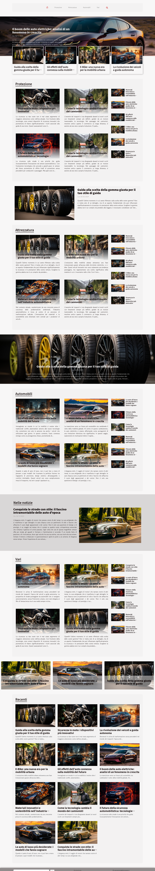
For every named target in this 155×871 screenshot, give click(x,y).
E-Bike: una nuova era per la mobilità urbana (92, 68)
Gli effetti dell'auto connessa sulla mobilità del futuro (60, 70)
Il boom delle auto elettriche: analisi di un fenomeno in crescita (41, 30)
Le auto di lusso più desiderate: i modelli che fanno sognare (36, 464)
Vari (98, 7)
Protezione (58, 7)
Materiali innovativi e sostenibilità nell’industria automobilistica (131, 93)
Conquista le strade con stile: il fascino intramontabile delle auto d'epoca (85, 465)
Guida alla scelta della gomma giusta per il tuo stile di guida (27, 70)
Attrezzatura (72, 7)
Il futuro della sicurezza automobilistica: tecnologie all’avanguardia (33, 156)
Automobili (86, 7)
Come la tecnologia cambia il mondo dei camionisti (86, 110)
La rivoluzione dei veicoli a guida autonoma (127, 68)
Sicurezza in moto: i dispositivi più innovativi (37, 110)
